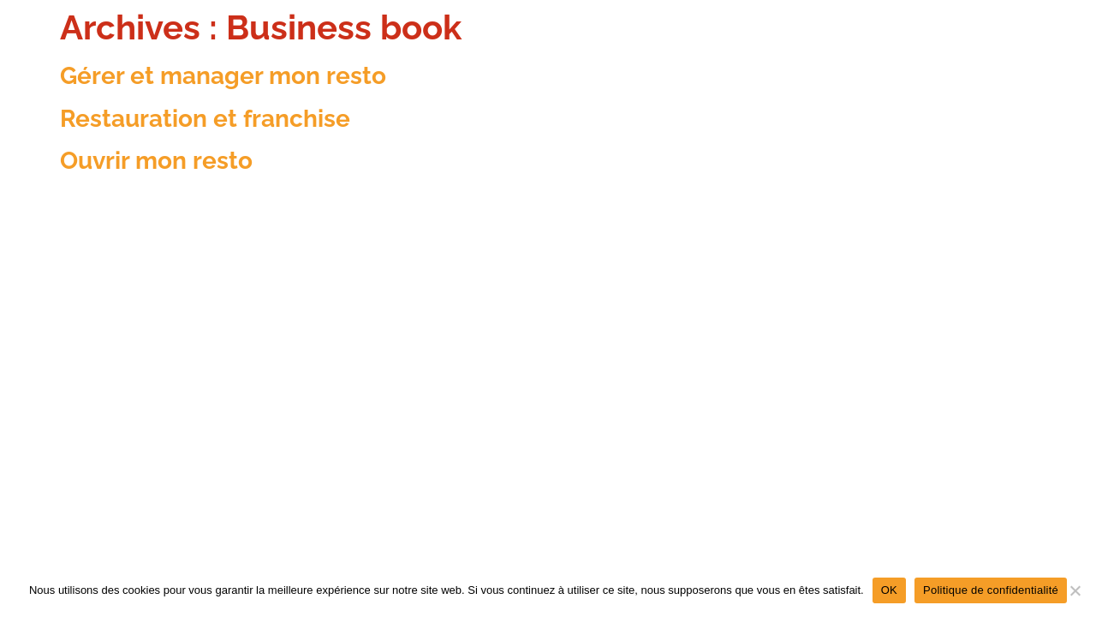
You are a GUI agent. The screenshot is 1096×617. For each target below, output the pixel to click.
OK (889, 590)
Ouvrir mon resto (156, 161)
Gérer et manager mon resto (223, 76)
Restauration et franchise (205, 119)
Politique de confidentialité (990, 590)
